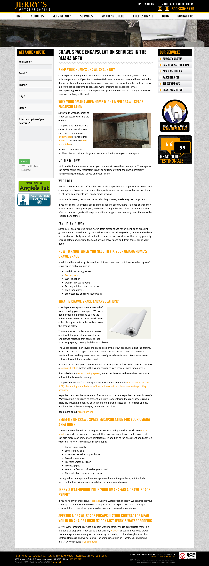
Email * (23, 73)
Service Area (62, 16)
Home (18, 16)
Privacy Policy (57, 562)
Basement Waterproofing (176, 65)
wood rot (64, 140)
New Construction (172, 71)
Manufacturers (113, 16)
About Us (37, 16)
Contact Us (185, 16)
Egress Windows (171, 83)
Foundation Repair (172, 58)
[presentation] (44, 150)
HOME (17, 556)
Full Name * (25, 61)
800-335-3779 (183, 8)
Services (86, 16)
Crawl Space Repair (173, 90)
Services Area (39, 556)
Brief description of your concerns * (32, 121)
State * (22, 107)
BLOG (91, 556)
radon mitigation (69, 368)
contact (96, 500)
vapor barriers (85, 411)
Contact (115, 530)
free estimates (89, 541)
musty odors (65, 136)
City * (22, 96)
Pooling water (72, 275)
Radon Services (171, 77)
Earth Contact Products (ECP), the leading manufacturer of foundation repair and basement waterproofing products (105, 386)
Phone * (23, 84)
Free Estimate (143, 16)
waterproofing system (88, 373)
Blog (165, 16)
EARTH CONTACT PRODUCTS (163, 556)
